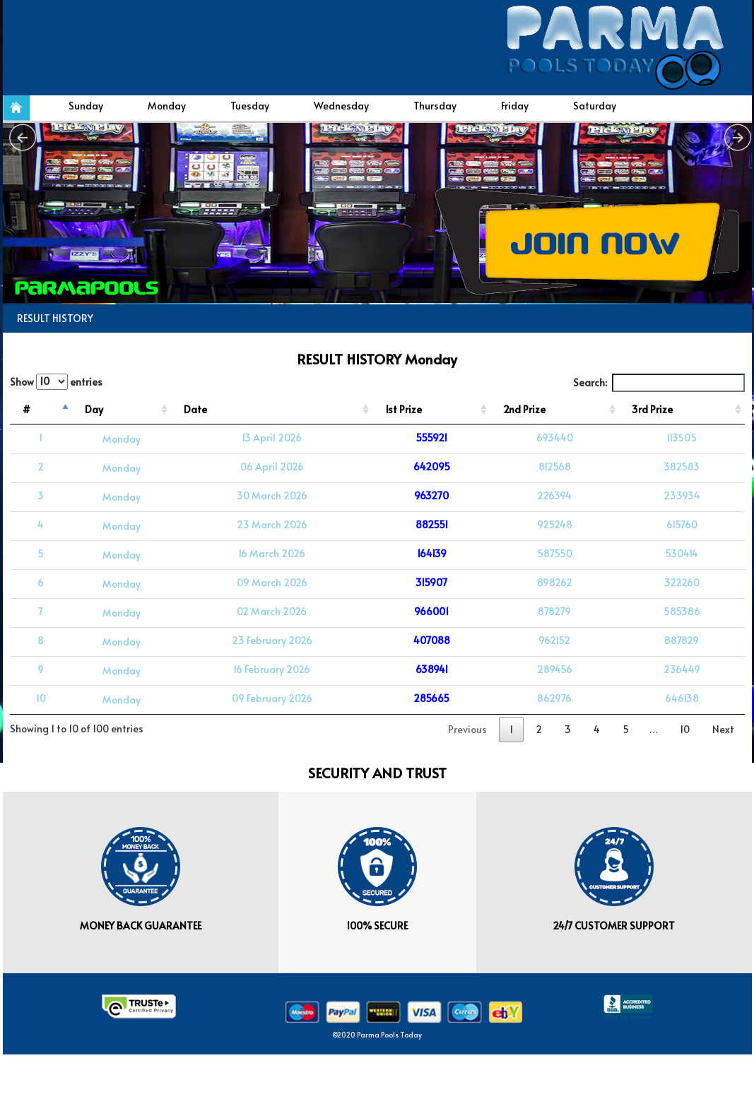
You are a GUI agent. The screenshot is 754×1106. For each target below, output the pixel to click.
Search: (659, 383)
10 (685, 729)
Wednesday (341, 105)
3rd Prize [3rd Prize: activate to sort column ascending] (652, 409)
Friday (515, 105)
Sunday (86, 105)
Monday (167, 105)
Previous (467, 729)
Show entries (56, 382)
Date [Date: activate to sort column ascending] (195, 409)
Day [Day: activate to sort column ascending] (94, 409)
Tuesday (249, 105)
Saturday (594, 105)
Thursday (434, 105)
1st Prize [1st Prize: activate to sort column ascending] (403, 409)
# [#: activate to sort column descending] (26, 409)
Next (723, 729)
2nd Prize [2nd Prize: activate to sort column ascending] (524, 409)
